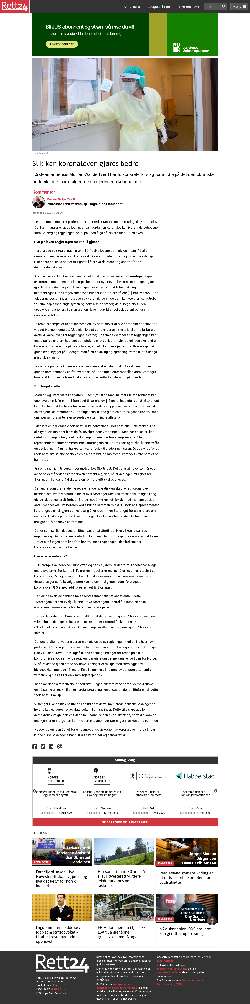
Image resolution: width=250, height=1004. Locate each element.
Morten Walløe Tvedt (61, 199)
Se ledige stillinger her (125, 822)
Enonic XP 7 (57, 988)
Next (216, 791)
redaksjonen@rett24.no (171, 968)
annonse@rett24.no (169, 972)
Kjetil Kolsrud (165, 960)
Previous (34, 791)
